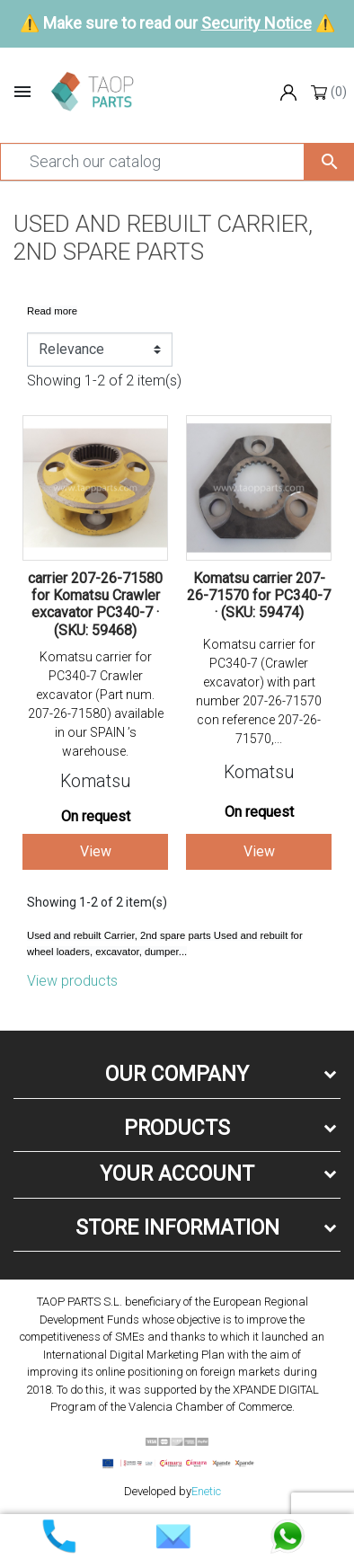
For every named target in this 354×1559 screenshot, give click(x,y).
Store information (177, 1228)
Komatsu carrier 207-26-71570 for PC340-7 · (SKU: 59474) (259, 595)
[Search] (152, 162)
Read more (52, 311)
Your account (177, 1174)
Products (177, 1128)
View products (72, 980)
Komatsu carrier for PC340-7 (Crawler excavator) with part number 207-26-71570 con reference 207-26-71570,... (259, 691)
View (95, 851)
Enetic (206, 1491)
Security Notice (256, 22)
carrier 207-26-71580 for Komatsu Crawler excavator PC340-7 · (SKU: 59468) (95, 604)
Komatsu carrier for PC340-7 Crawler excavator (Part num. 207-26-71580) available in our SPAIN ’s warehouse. (96, 704)
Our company (177, 1074)
